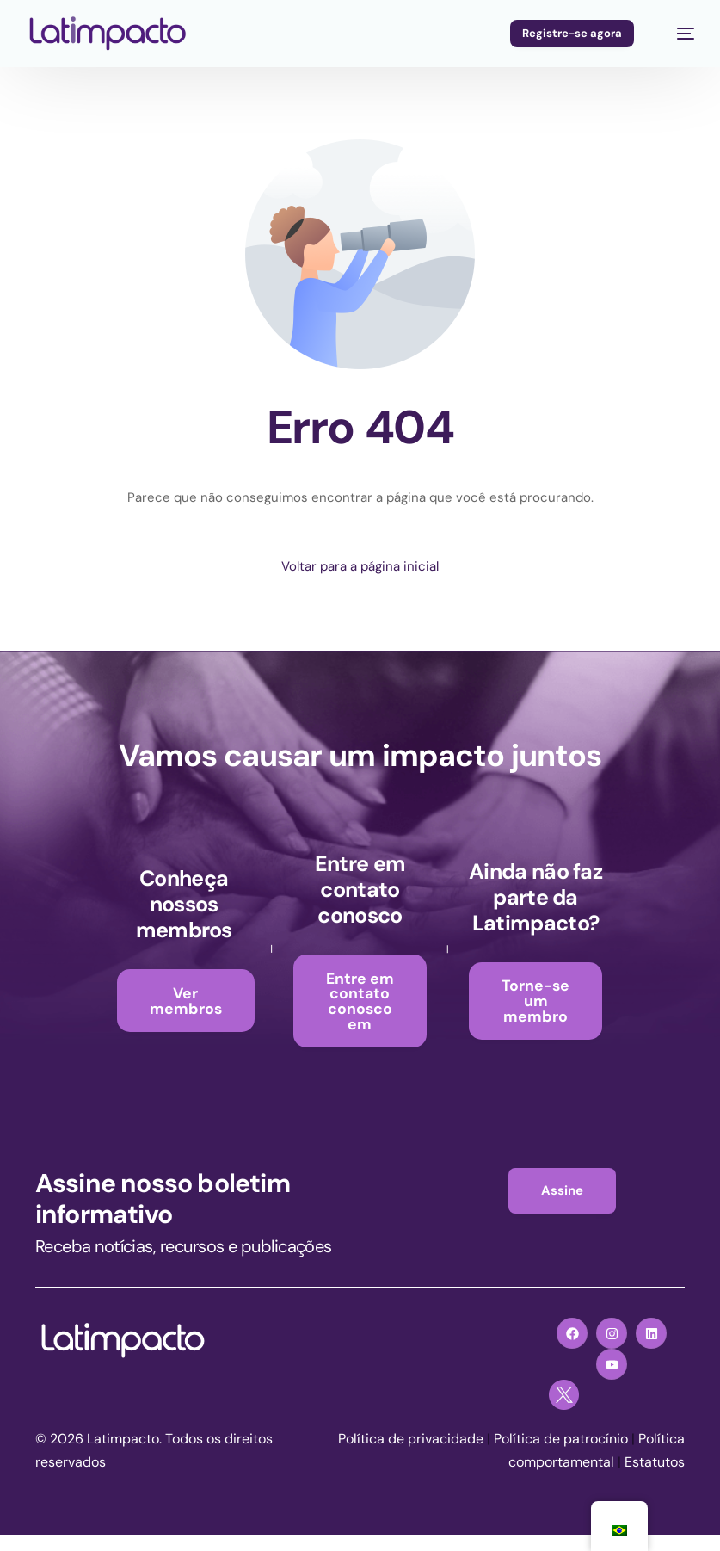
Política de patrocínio (561, 1456)
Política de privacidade (410, 1456)
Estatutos (655, 1479)
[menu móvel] (675, 33)
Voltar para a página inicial (360, 566)
